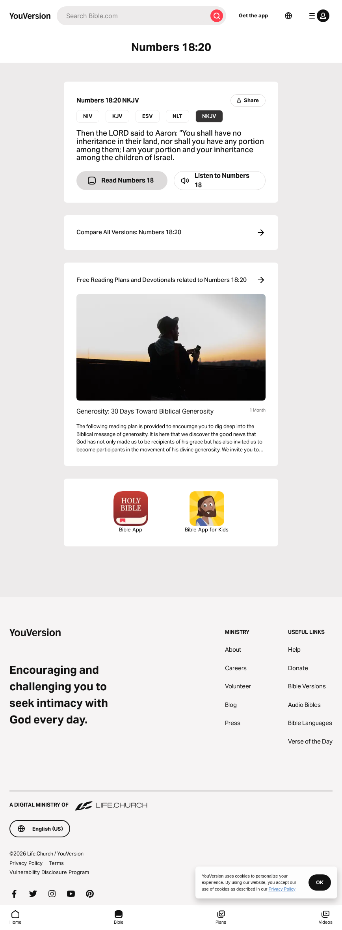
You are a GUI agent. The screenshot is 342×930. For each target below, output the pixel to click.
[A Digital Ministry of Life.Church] (171, 801)
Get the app (253, 15)
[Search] (132, 15)
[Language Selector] (288, 16)
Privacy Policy (26, 863)
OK (319, 882)
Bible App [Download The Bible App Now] (130, 512)
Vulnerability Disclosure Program (49, 872)
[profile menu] (318, 16)
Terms (56, 863)
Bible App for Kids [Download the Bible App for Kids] (207, 512)
